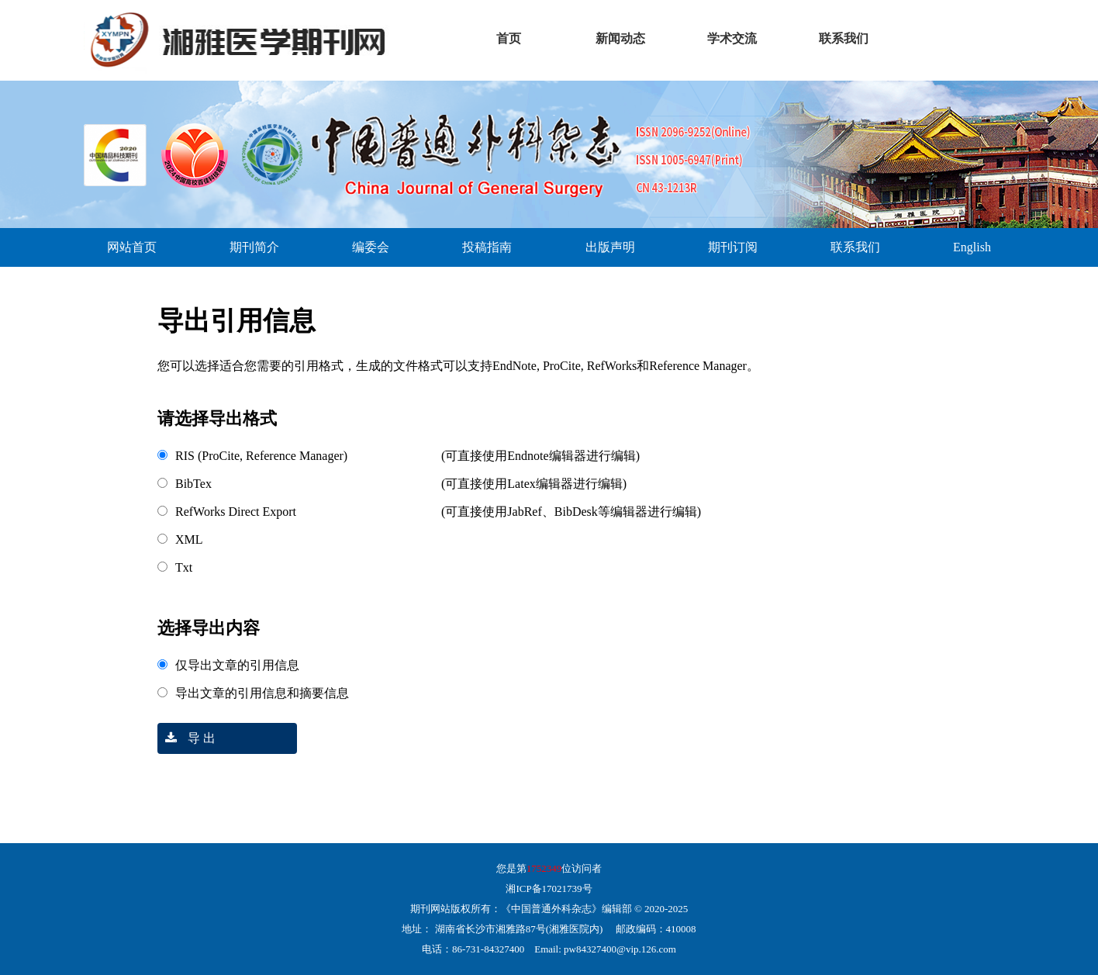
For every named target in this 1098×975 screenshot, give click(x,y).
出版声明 (610, 247)
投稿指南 (487, 247)
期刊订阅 (733, 247)
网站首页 (132, 247)
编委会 (370, 247)
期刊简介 (254, 247)
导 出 (186, 738)
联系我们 (855, 247)
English (972, 247)
